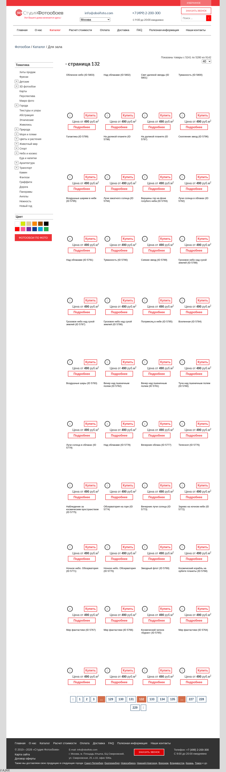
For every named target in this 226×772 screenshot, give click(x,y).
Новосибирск (128, 763)
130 (120, 699)
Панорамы (25, 191)
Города (23, 105)
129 (110, 699)
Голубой (40, 229)
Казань (190, 763)
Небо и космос (28, 153)
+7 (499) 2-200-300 (146, 13)
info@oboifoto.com (99, 13)
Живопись (25, 124)
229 (135, 707)
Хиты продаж (27, 72)
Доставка (123, 30)
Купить (90, 115)
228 (201, 699)
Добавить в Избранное (70, 115)
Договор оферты (25, 758)
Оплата (105, 30)
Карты (23, 91)
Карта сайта (22, 754)
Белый (17, 223)
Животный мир (28, 143)
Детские (24, 81)
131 (131, 699)
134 (162, 699)
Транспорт (25, 167)
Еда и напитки (28, 158)
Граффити (25, 182)
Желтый (23, 223)
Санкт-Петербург (93, 763)
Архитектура (27, 162)
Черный (46, 223)
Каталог (55, 30)
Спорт (23, 148)
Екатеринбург (112, 763)
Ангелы (23, 196)
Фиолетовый (28, 229)
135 (172, 699)
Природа (24, 129)
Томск (198, 763)
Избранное (194, 3)
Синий (34, 229)
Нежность (25, 201)
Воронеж (163, 763)
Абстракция (26, 115)
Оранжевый (34, 223)
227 (191, 699)
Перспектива (27, 96)
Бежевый (28, 223)
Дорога (23, 186)
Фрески (23, 76)
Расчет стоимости (80, 30)
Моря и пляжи (27, 134)
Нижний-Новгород (147, 763)
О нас (38, 30)
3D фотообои (27, 86)
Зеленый (46, 229)
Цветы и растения (30, 139)
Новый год (25, 205)
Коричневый (40, 223)
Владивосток (177, 763)
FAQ (139, 30)
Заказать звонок (196, 10)
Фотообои (22, 47)
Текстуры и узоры (30, 110)
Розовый (23, 229)
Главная (22, 30)
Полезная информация (164, 30)
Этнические (26, 119)
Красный (17, 229)
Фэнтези (24, 177)
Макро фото (26, 100)
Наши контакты (196, 30)
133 (152, 699)
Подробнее (82, 127)
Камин (23, 172)
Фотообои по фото (33, 237)
